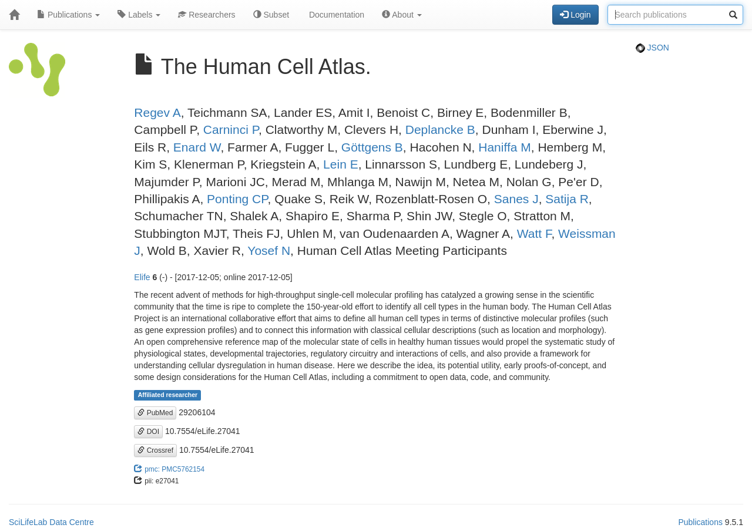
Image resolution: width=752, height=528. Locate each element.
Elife (142, 277)
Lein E (340, 164)
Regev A (157, 112)
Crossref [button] (155, 450)
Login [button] (575, 14)
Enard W (197, 147)
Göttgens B (372, 147)
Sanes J (516, 199)
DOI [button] (148, 432)
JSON (652, 47)
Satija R (567, 199)
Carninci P (230, 129)
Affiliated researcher (168, 395)
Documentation (335, 14)
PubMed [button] (155, 413)
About (402, 14)
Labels (139, 14)
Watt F (534, 233)
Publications (68, 14)
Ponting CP (237, 199)
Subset (271, 14)
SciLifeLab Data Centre (51, 522)
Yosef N (268, 250)
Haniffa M (504, 147)
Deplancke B (440, 129)
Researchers (206, 14)
